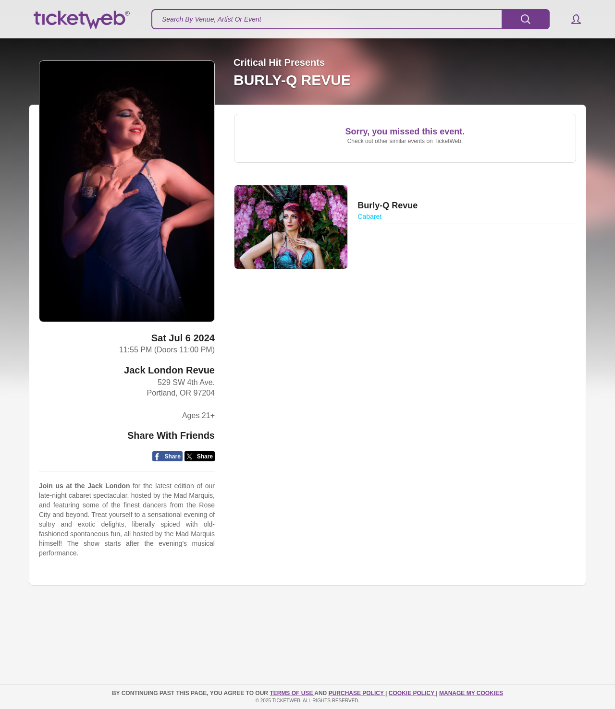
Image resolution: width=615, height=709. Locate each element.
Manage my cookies (471, 693)
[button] (571, 19)
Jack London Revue (169, 370)
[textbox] (350, 19)
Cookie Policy (412, 693)
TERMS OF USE (292, 693)
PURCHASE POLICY (357, 693)
